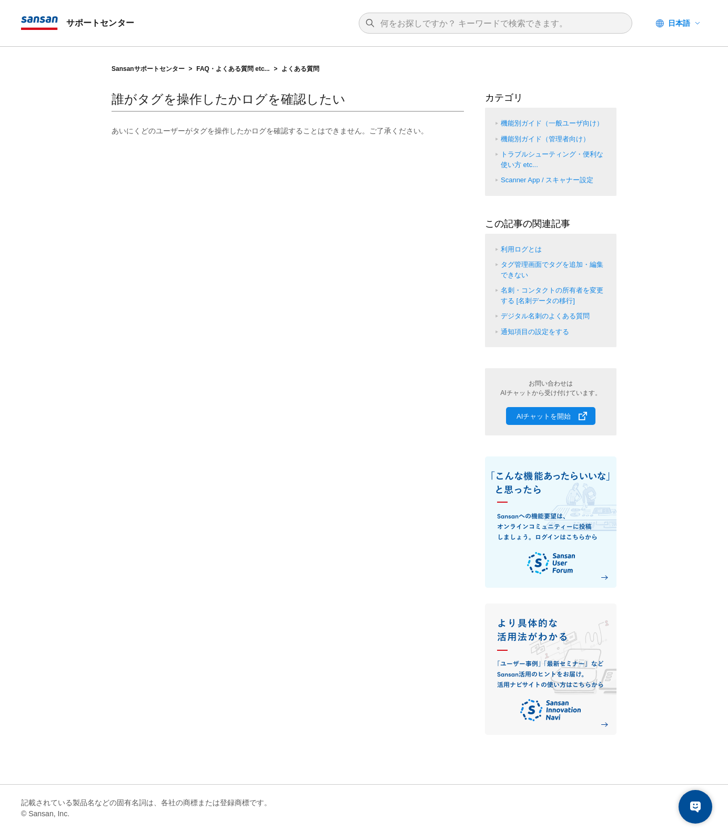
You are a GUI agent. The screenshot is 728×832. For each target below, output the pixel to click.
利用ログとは (521, 249)
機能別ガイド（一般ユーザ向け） (552, 123)
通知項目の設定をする (535, 332)
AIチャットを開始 (544, 416)
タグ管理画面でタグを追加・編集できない (552, 270)
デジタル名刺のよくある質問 (545, 316)
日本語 (679, 23)
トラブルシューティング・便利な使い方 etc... (552, 159)
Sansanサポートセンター (148, 68)
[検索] (500, 23)
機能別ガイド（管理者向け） (545, 139)
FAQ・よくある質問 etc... (232, 68)
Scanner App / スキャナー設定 (547, 180)
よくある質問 (300, 68)
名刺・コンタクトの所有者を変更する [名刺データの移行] (552, 295)
